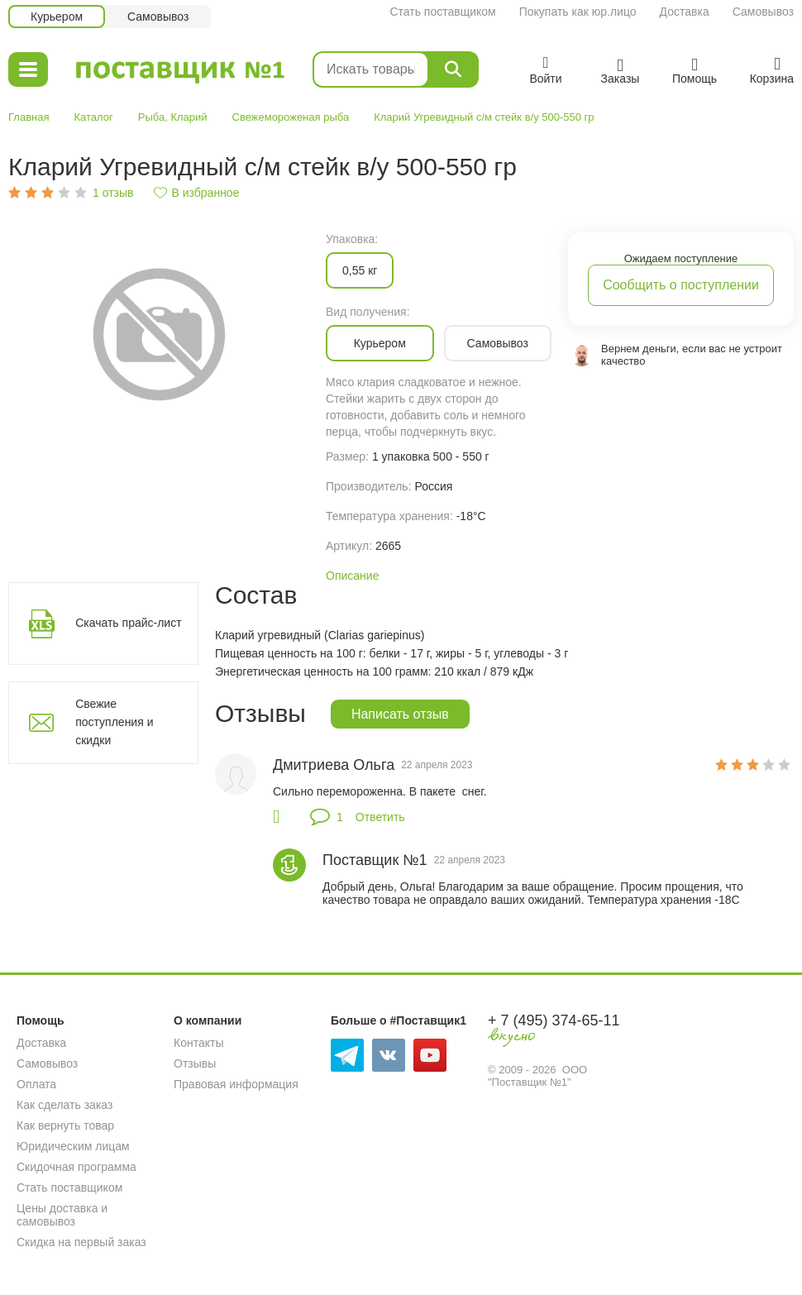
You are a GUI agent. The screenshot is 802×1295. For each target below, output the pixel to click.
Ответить (380, 817)
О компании (207, 1020)
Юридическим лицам (73, 1146)
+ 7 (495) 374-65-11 (554, 1020)
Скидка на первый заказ (81, 1242)
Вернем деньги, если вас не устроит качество (691, 354)
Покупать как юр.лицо (578, 11)
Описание (352, 575)
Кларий (188, 117)
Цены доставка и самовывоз (62, 1215)
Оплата (36, 1084)
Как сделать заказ (64, 1104)
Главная (28, 117)
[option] (158, 332)
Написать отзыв (400, 714)
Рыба (151, 117)
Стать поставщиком (442, 11)
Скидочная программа (76, 1166)
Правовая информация (236, 1084)
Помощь (40, 1020)
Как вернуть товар (65, 1125)
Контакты (198, 1042)
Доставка (684, 11)
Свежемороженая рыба (291, 117)
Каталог (93, 117)
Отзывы (195, 1063)
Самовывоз (763, 11)
